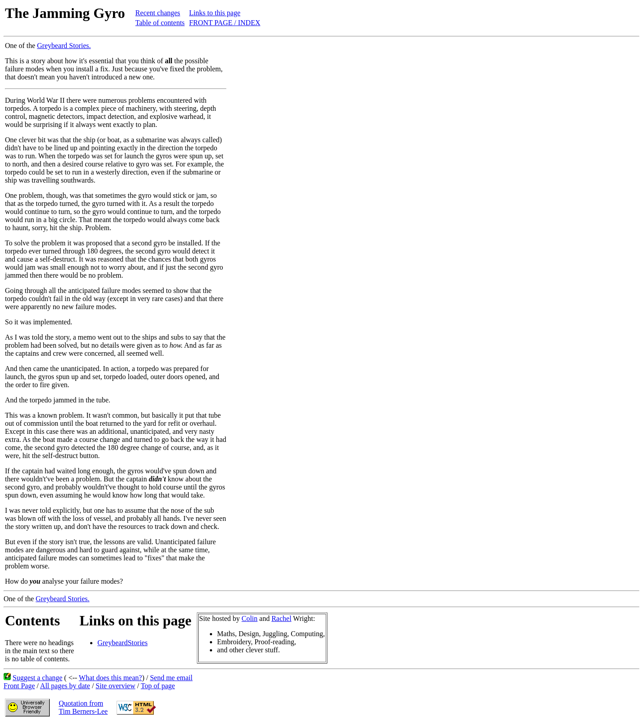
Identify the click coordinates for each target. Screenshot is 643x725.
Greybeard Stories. (64, 45)
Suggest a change (37, 677)
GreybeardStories (122, 642)
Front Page (19, 686)
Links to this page (214, 13)
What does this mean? (110, 677)
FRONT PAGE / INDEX (225, 22)
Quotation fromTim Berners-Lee (83, 707)
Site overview (115, 686)
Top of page (158, 686)
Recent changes (157, 13)
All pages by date (65, 686)
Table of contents (160, 22)
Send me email (171, 677)
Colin (250, 618)
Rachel (281, 618)
